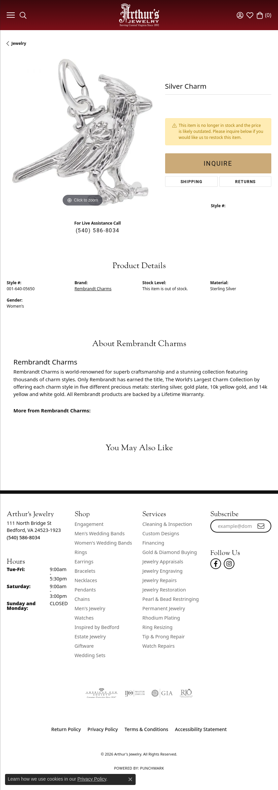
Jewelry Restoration (164, 589)
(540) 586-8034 (98, 230)
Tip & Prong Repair (163, 636)
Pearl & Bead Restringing (170, 599)
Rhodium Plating (161, 618)
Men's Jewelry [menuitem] (90, 608)
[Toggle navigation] (9, 15)
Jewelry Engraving (162, 571)
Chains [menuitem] (82, 599)
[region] (82, 132)
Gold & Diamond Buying (169, 552)
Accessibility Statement (201, 729)
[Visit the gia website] (162, 693)
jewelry (18, 43)
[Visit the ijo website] (135, 693)
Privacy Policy (102, 729)
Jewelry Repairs (159, 580)
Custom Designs (160, 533)
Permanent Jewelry (163, 608)
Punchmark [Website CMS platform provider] (152, 768)
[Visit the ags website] (101, 693)
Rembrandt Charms (93, 289)
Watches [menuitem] (84, 618)
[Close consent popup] (130, 779)
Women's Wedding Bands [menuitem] (103, 543)
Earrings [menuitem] (84, 561)
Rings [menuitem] (81, 552)
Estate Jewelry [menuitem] (90, 636)
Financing (153, 543)
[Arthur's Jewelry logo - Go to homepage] (139, 14)
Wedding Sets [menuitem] (90, 655)
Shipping (191, 181)
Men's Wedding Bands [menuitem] (100, 533)
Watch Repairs (158, 646)
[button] (23, 15)
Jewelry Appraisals (162, 561)
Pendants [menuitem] (85, 589)
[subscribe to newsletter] (261, 526)
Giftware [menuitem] (84, 646)
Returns (245, 181)
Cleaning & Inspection (167, 524)
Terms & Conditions (146, 729)
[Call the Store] (23, 537)
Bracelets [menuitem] (85, 571)
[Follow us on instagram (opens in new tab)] (229, 563)
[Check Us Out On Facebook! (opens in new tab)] (215, 563)
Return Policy (66, 729)
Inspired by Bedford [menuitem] (97, 627)
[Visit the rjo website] (186, 693)
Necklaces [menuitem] (86, 580)
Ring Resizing (157, 627)
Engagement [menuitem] (89, 524)
